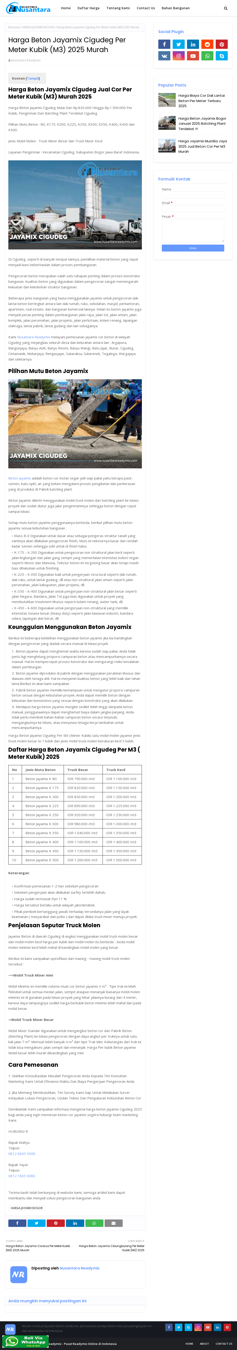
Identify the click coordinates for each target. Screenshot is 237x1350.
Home (189, 1343)
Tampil (33, 78)
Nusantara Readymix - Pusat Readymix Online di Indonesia (74, 1344)
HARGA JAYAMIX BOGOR (38, 27)
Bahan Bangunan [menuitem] (176, 8)
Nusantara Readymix (26, 60)
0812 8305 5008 (21, 1153)
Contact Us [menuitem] (146, 8)
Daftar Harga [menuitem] (89, 8)
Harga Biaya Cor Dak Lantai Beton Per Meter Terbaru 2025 (201, 100)
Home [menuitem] (66, 8)
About (204, 1343)
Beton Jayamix (19, 478)
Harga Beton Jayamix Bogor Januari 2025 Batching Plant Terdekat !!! (202, 123)
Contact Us (224, 1343)
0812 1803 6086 (21, 1175)
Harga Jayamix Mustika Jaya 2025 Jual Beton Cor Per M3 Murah (202, 146)
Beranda (14, 27)
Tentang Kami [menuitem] (118, 8)
